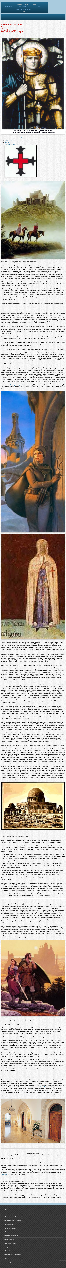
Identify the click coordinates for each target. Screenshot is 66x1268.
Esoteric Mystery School (11, 1235)
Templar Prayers (9, 139)
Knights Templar (9, 1247)
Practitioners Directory (11, 1224)
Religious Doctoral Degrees (12, 1216)
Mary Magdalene (9, 1239)
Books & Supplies (10, 140)
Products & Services (10, 1228)
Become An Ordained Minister (13, 1220)
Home (6, 1209)
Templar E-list (9, 142)
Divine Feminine (9, 1250)
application (4, 1174)
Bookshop (8, 1231)
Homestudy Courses (10, 1243)
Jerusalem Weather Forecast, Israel (15, 137)
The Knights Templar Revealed (18, 385)
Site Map (7, 1213)
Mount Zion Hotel (45, 1087)
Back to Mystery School (11, 144)
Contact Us (8, 1258)
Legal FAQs (8, 1262)
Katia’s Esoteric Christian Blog (13, 1254)
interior (18, 1094)
